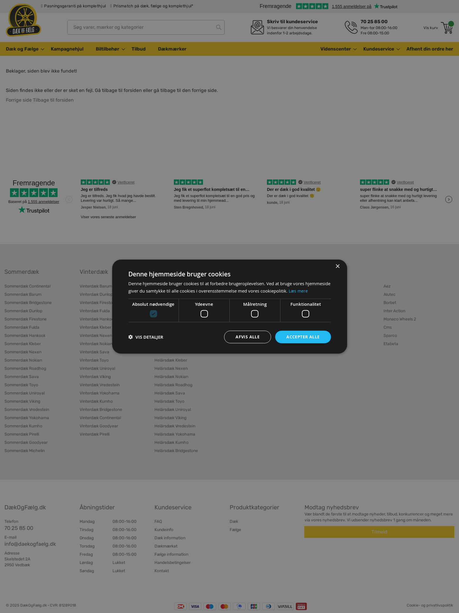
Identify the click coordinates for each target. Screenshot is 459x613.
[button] (145, 337)
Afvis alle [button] (248, 337)
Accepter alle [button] (303, 337)
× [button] (337, 266)
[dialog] (229, 306)
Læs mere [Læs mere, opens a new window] (299, 290)
